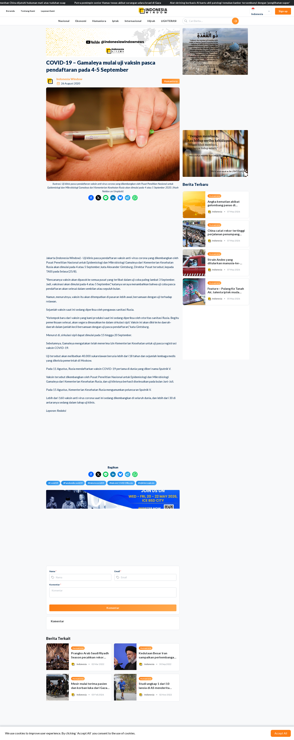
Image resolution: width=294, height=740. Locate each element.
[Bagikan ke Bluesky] (120, 197)
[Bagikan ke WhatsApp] (135, 197)
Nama (52, 571)
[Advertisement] (113, 228)
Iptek (115, 20)
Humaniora (99, 20)
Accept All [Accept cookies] (280, 733)
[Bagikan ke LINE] (105, 197)
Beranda (10, 11)
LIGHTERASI (168, 20)
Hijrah (151, 20)
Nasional (63, 20)
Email (117, 571)
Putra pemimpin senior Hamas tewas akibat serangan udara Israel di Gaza (121, 2)
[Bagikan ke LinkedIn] (113, 197)
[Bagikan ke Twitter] (98, 197)
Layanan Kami (48, 11)
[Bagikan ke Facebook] (91, 197)
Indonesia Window (69, 79)
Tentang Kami (28, 11)
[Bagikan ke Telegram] (127, 197)
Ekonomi (80, 20)
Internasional (133, 20)
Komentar (55, 584)
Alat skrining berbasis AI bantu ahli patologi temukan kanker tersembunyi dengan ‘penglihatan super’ (233, 2)
